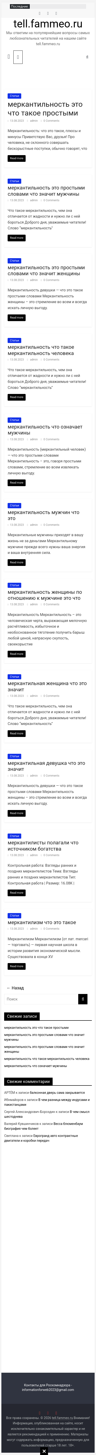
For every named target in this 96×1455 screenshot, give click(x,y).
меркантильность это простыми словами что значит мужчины (46, 191)
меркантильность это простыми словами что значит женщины (46, 270)
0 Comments (50, 120)
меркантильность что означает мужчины (35, 1066)
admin (34, 120)
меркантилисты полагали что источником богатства (43, 846)
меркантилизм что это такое (42, 922)
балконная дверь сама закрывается (57, 1092)
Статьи (14, 96)
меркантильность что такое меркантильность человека (41, 350)
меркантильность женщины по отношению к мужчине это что (45, 595)
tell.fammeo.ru (47, 24)
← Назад (15, 987)
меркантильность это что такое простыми (45, 108)
